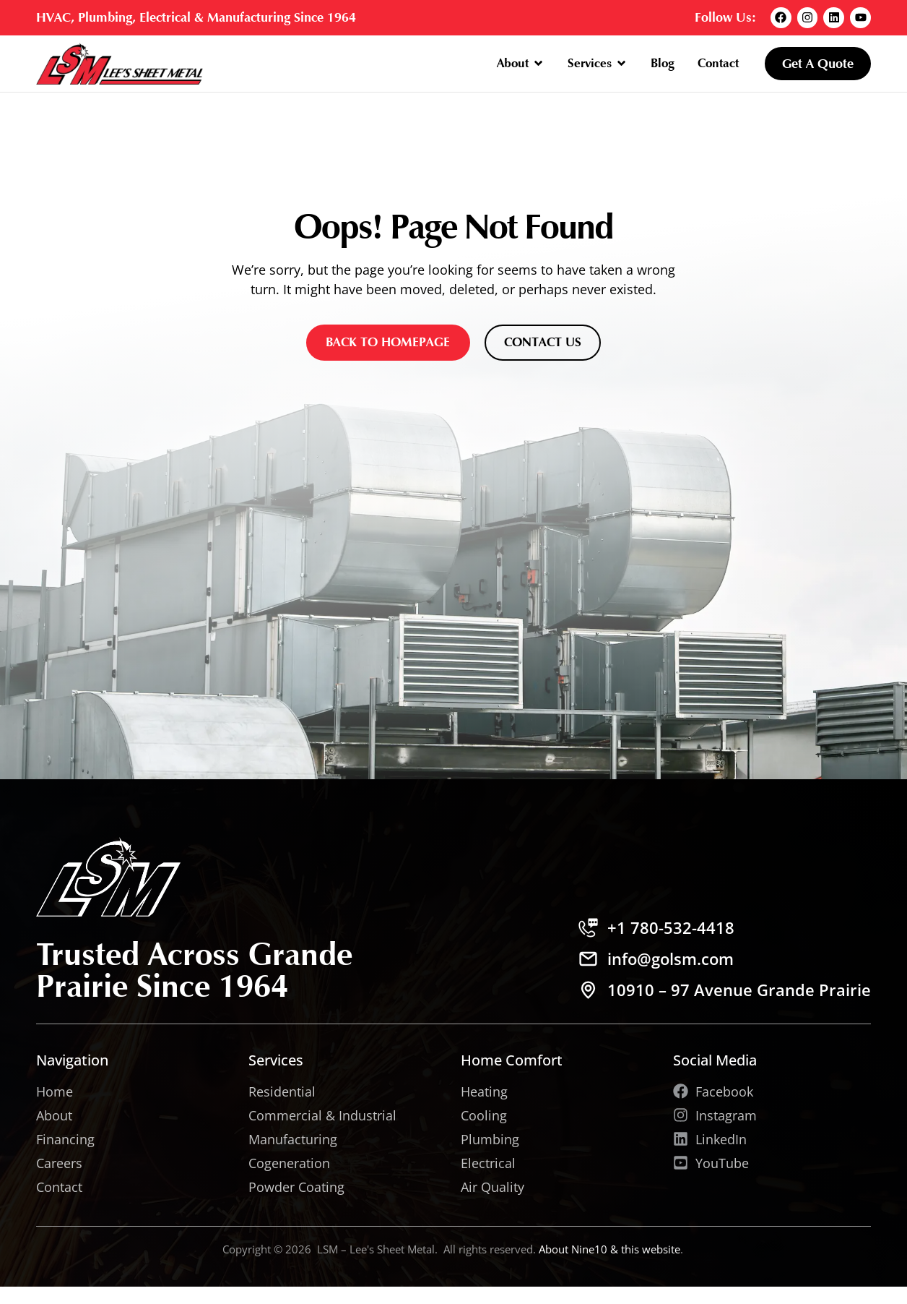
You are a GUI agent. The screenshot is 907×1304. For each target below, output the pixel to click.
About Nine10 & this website (609, 1249)
